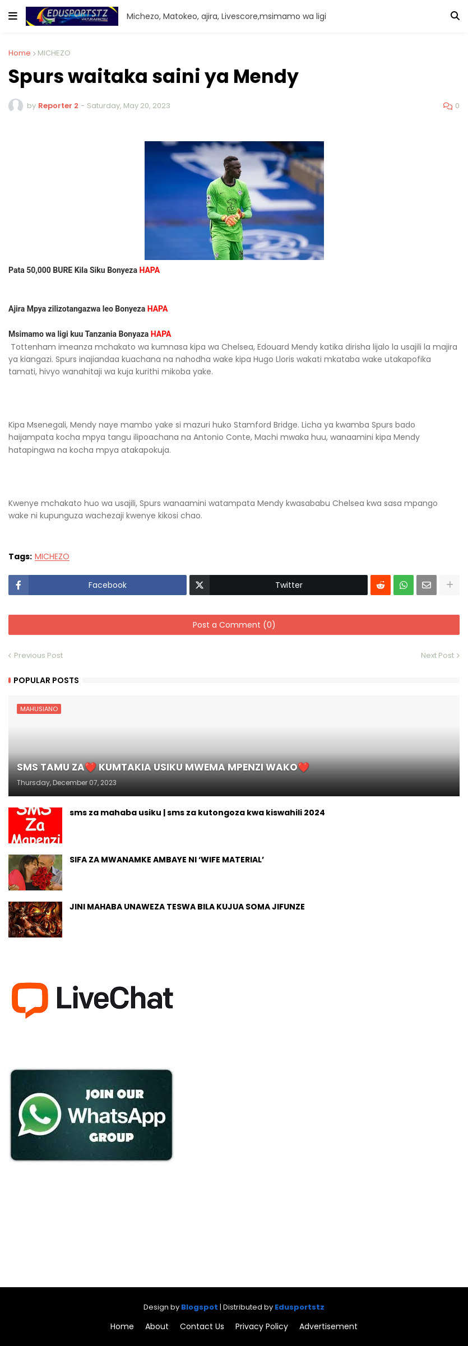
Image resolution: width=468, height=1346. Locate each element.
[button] (13, 16)
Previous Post (38, 655)
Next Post (437, 655)
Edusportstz (300, 1307)
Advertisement (328, 1326)
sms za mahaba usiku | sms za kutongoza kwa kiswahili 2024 (197, 812)
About (157, 1326)
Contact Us (202, 1326)
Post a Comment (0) (234, 624)
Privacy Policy (261, 1326)
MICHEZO (54, 53)
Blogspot (199, 1307)
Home (19, 53)
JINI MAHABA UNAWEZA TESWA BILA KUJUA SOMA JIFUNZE (187, 907)
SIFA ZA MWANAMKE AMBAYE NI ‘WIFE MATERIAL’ (166, 860)
